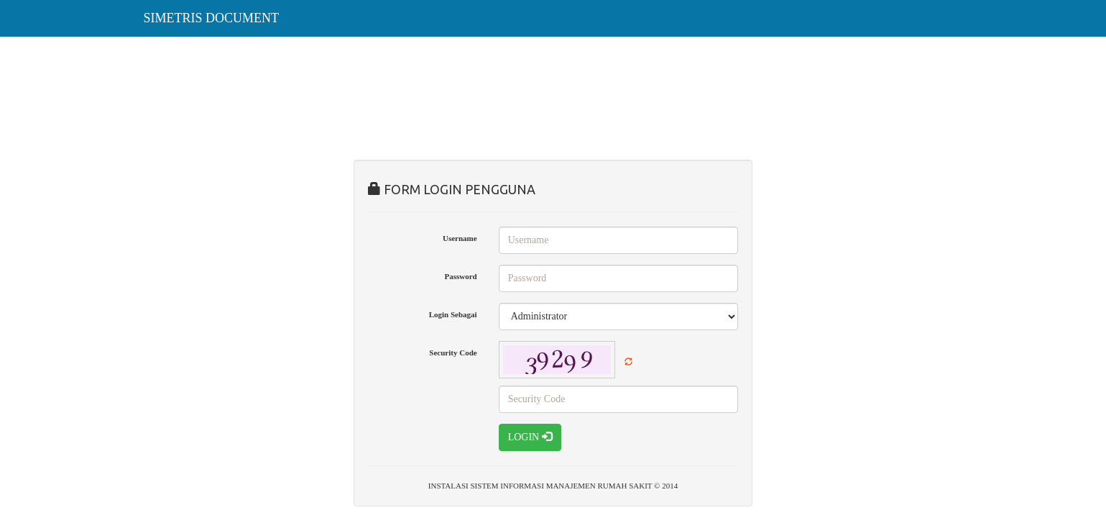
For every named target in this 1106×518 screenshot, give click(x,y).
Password (460, 276)
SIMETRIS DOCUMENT (212, 18)
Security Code (452, 352)
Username (460, 238)
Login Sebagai (453, 314)
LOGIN (530, 436)
